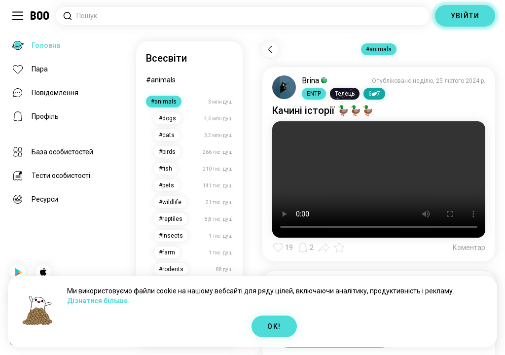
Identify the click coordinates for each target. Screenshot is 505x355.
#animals (161, 80)
